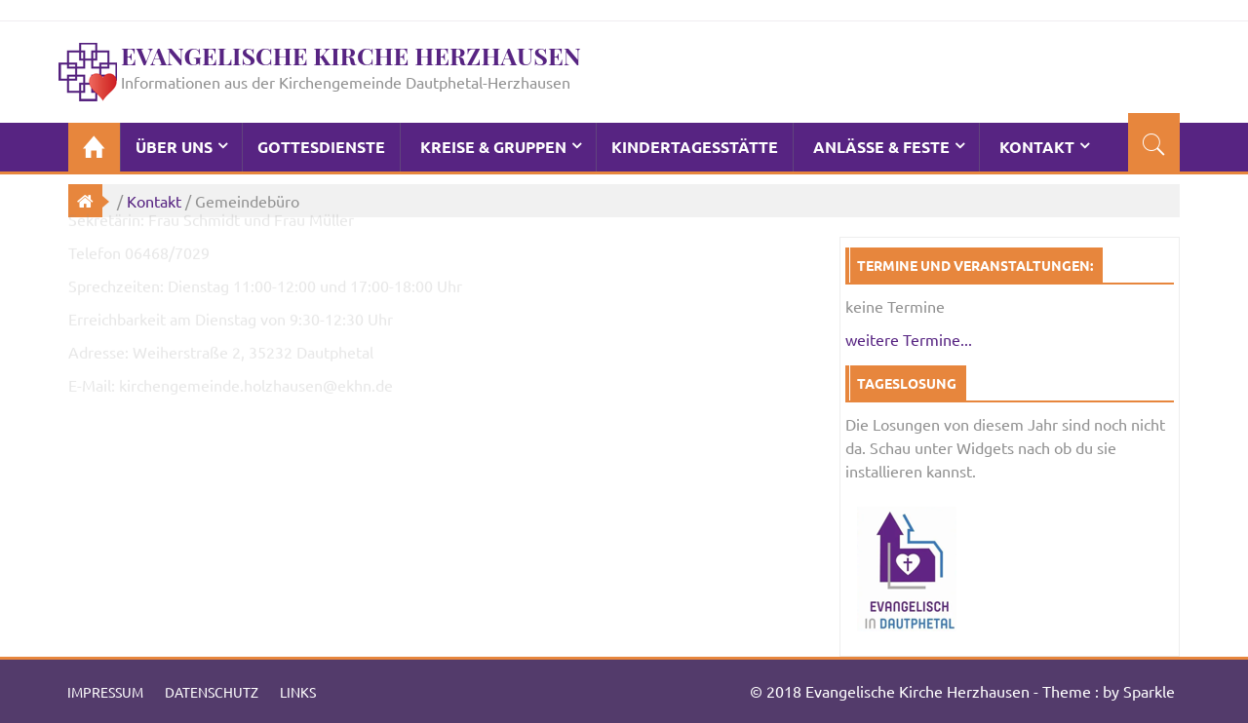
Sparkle (1149, 691)
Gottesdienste (321, 146)
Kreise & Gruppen (493, 146)
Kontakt (1036, 146)
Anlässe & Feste (881, 146)
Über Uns (174, 146)
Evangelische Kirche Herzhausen (351, 55)
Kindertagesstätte (694, 146)
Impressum (105, 692)
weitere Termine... (908, 339)
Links (298, 692)
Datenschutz (211, 692)
